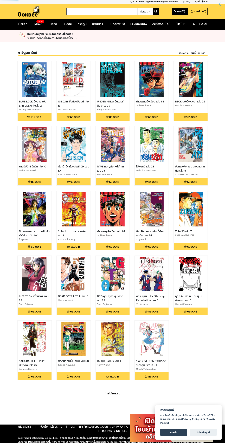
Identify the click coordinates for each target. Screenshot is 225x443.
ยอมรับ (173, 432)
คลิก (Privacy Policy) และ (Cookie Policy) (187, 421)
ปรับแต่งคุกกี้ (203, 432)
